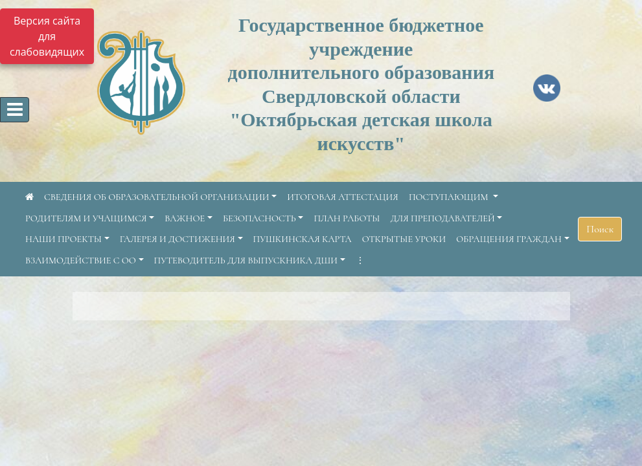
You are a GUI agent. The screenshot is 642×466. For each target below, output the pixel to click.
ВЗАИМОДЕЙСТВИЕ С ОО (80, 260)
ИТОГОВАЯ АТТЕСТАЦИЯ (342, 197)
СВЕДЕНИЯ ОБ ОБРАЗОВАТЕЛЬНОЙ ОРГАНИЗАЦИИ (156, 197)
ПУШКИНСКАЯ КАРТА (302, 239)
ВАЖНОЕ (185, 218)
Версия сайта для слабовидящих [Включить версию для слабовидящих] (47, 36)
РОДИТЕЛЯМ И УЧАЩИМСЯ (86, 218)
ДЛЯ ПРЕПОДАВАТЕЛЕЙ (443, 218)
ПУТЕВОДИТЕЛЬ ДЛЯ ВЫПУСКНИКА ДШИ (246, 260)
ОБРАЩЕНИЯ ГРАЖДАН (509, 239)
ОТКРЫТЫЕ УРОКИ (404, 239)
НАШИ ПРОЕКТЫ (63, 239)
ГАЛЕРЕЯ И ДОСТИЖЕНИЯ (177, 239)
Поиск (599, 229)
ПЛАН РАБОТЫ (347, 218)
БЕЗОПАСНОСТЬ (259, 218)
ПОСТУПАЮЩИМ (449, 197)
